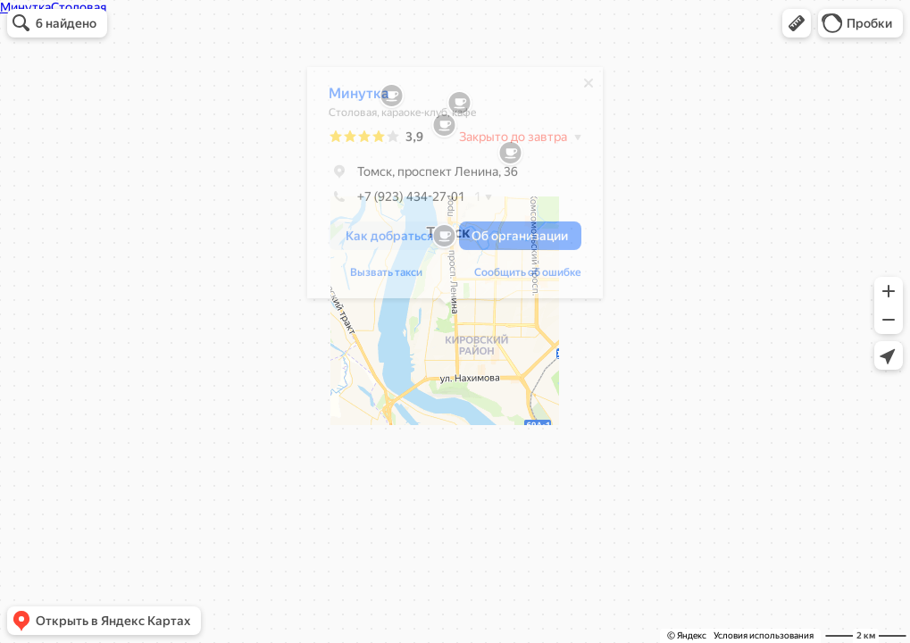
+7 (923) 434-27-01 (388, 201)
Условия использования (764, 635)
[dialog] (446, 187)
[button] (796, 23)
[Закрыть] (579, 87)
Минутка (350, 97)
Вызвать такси (377, 277)
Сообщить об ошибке (518, 277)
